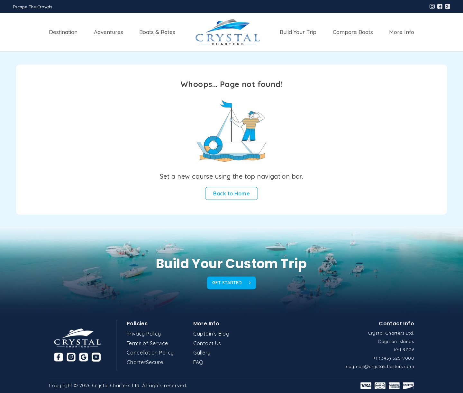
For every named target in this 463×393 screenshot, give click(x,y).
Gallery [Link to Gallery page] (202, 352)
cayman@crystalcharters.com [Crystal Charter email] (380, 366)
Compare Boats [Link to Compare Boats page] (353, 32)
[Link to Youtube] (96, 357)
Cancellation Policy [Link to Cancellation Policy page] (150, 352)
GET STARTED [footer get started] (231, 283)
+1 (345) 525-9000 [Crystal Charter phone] (393, 358)
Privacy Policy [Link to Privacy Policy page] (144, 333)
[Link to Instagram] (71, 357)
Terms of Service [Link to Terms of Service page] (147, 343)
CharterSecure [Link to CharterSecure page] (145, 362)
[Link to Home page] (227, 32)
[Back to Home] (231, 193)
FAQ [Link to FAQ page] (198, 362)
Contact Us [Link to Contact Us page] (207, 343)
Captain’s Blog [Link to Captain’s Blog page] (211, 333)
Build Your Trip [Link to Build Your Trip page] (298, 32)
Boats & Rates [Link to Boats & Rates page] (157, 32)
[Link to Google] (83, 357)
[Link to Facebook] (58, 357)
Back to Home (231, 193)
